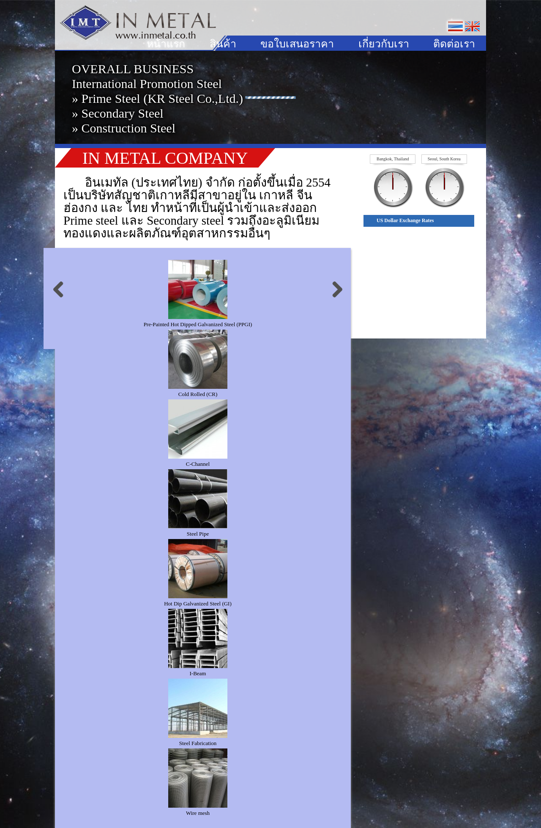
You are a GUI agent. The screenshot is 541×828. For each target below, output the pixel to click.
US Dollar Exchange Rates (405, 220)
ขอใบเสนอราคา (297, 44)
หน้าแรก (166, 44)
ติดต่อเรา (454, 44)
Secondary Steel (123, 113)
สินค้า (223, 44)
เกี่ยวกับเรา (383, 44)
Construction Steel (128, 128)
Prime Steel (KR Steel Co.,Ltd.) (162, 98)
